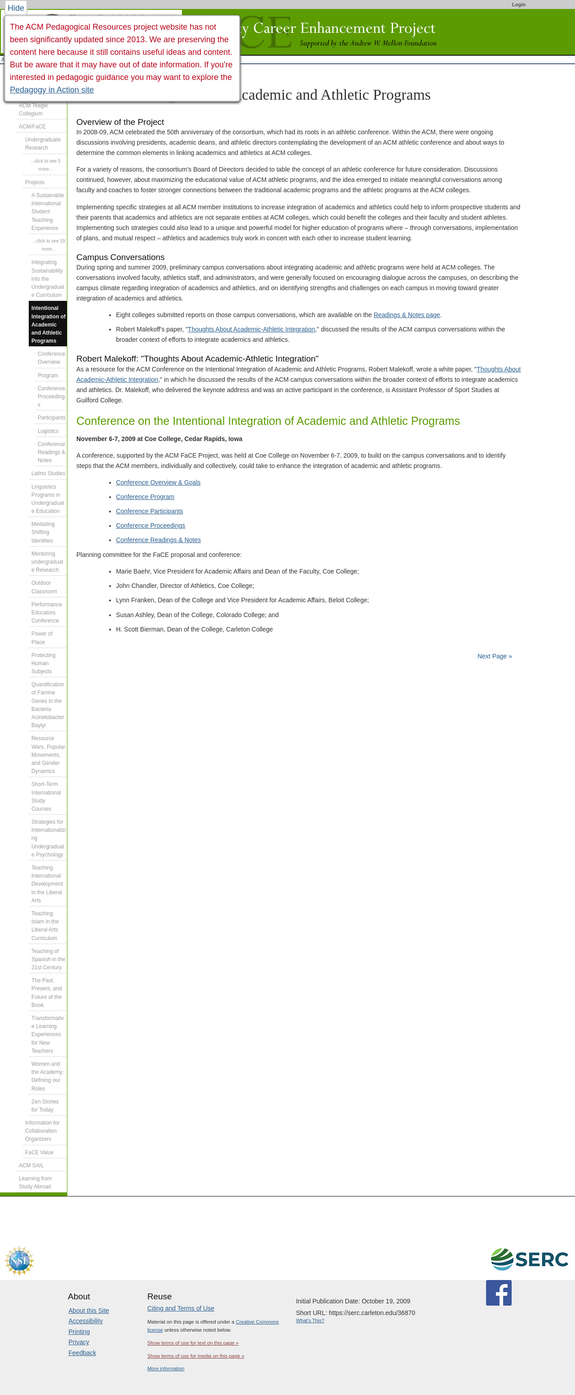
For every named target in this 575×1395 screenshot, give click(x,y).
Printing (79, 1331)
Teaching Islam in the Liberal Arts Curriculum (45, 925)
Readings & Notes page (407, 314)
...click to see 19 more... (48, 245)
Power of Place (42, 638)
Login (519, 4)
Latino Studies (48, 473)
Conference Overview (51, 358)
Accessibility (86, 1320)
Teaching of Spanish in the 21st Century (48, 959)
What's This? (310, 1320)
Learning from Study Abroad (35, 1182)
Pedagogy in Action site (52, 89)
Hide (16, 8)
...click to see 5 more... (46, 165)
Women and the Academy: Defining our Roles (47, 1076)
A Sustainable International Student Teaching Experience (47, 211)
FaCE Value (39, 1152)
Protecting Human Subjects (43, 663)
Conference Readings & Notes (158, 539)
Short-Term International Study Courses (46, 796)
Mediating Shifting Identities (43, 532)
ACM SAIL (31, 1165)
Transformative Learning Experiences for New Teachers (47, 1034)
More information (166, 1368)
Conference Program (145, 496)
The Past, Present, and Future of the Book (46, 992)
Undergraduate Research (43, 144)
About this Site (89, 1310)
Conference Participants (149, 511)
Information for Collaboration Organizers (42, 1131)
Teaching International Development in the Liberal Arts (47, 884)
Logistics (48, 431)
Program (48, 375)
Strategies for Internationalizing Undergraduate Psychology (48, 838)
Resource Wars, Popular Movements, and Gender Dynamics (48, 754)
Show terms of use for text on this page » (193, 1343)
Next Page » (494, 656)
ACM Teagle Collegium (33, 109)
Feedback (82, 1352)
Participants (52, 418)
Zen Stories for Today (45, 1106)
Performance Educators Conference (46, 612)
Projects (34, 182)
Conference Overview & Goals (158, 482)
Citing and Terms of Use (180, 1308)
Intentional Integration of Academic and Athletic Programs (48, 324)
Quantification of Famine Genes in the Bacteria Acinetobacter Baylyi (47, 704)
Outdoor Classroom (44, 587)
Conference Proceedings (150, 525)
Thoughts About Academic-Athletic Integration (251, 329)
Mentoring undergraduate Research (47, 562)
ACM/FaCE (32, 127)
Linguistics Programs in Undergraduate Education (47, 499)
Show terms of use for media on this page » (195, 1356)
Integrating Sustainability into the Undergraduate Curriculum (47, 278)
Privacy (79, 1342)
